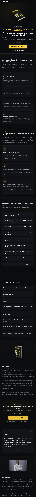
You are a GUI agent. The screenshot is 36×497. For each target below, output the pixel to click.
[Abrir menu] (33, 1)
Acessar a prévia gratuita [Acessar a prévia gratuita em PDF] (18, 46)
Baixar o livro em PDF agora (18, 419)
